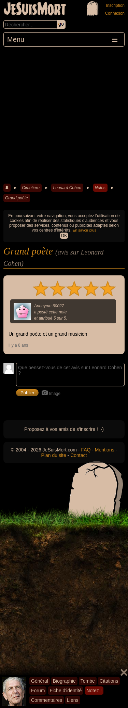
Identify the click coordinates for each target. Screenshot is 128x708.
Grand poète (16, 198)
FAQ (85, 449)
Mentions (104, 449)
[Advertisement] (64, 114)
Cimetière (31, 187)
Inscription (115, 5)
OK (64, 235)
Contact (78, 455)
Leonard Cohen (67, 187)
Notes (100, 187)
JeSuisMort (34, 9)
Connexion (115, 13)
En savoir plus (84, 230)
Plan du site (53, 455)
